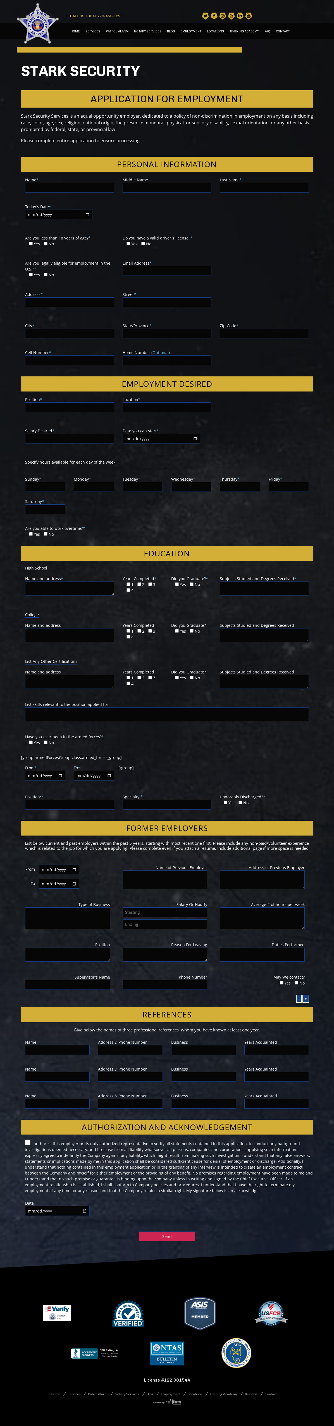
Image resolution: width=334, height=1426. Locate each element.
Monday (94, 483)
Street (167, 298)
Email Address (167, 267)
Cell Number (69, 356)
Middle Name (167, 183)
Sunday (45, 483)
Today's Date (58, 210)
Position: (69, 800)
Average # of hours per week (262, 916)
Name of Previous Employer (165, 877)
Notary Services (147, 31)
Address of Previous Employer (262, 877)
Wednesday (191, 483)
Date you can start (161, 434)
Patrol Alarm (117, 31)
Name (69, 183)
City (69, 329)
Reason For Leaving (165, 952)
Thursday (240, 483)
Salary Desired (69, 434)
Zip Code (264, 329)
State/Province (167, 329)
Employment (190, 31)
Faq (267, 31)
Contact (283, 31)
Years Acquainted (276, 1046)
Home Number (167, 356)
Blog (171, 31)
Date (57, 1207)
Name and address (69, 586)
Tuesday (143, 483)
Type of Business (67, 916)
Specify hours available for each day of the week (70, 462)
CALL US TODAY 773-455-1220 (94, 16)
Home (75, 31)
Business (203, 1046)
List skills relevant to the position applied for (167, 712)
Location (167, 403)
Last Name (264, 183)
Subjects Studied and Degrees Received (264, 586)
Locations (215, 31)
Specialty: (167, 800)
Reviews (251, 1394)
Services (92, 31)
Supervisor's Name (67, 981)
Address (69, 298)
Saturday (45, 505)
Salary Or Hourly (165, 908)
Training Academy (244, 31)
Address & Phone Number (130, 1046)
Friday (289, 483)
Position (69, 403)
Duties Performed (262, 952)
